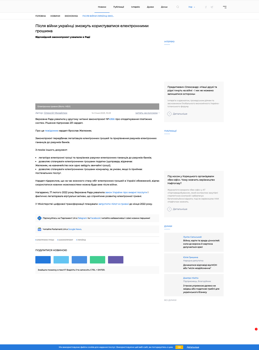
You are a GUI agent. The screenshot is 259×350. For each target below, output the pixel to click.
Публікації (118, 7)
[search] (177, 7)
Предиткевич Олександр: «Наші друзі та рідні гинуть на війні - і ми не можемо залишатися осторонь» (192, 90)
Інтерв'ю (135, 7)
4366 (112, 119)
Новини (102, 7)
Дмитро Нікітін (190, 278)
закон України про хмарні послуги (126, 192)
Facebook (95, 218)
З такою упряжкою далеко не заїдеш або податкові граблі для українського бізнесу (201, 288)
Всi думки (170, 300)
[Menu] (224, 7)
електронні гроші (45, 240)
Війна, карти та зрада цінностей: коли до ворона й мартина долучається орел (201, 243)
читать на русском (146, 112)
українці (81, 240)
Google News (74, 229)
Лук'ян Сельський (192, 237)
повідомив (51, 130)
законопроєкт (65, 240)
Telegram (82, 218)
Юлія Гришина (190, 257)
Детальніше (180, 113)
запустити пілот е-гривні (113, 203)
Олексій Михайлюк (55, 112)
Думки (150, 7)
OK (179, 347)
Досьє (164, 7)
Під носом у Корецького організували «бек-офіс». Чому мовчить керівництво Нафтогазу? (191, 180)
